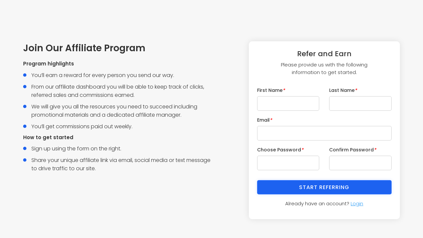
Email (264, 120)
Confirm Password (352, 149)
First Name (271, 90)
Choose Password (280, 149)
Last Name (343, 90)
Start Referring (324, 187)
